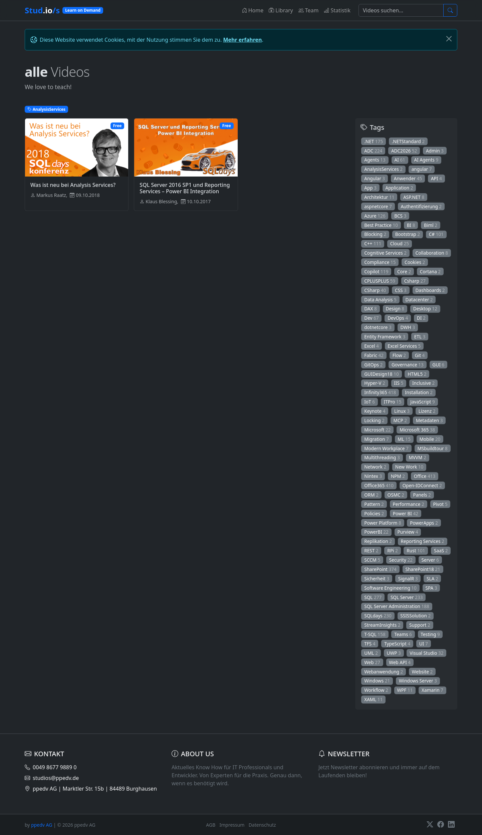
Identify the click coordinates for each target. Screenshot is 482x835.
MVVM (417, 457)
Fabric (374, 355)
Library (281, 10)
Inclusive (423, 383)
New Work (409, 467)
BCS (400, 216)
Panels (422, 495)
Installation (419, 392)
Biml (430, 225)
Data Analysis (380, 299)
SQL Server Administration (396, 606)
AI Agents (426, 160)
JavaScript (422, 401)
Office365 (379, 485)
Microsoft (377, 430)
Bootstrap (407, 234)
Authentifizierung (421, 206)
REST (371, 550)
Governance (408, 364)
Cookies (415, 262)
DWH (407, 327)
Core (404, 271)
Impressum (231, 825)
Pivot (440, 504)
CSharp (375, 290)
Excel (371, 346)
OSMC (396, 495)
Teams (403, 634)
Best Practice (381, 225)
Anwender (408, 178)
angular (422, 169)
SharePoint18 (422, 569)
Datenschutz (262, 825)
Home (253, 10)
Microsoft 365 (417, 430)
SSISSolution (415, 615)
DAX (370, 308)
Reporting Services (422, 541)
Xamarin (432, 690)
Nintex (373, 476)
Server (430, 560)
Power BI (405, 513)
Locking (374, 420)
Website (422, 671)
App (370, 188)
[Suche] (401, 10)
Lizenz (427, 411)
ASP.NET (413, 197)
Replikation (378, 541)
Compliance (380, 262)
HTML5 (417, 374)
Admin (435, 151)
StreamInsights (382, 625)
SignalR (408, 578)
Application (399, 188)
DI (421, 318)
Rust (416, 550)
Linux (402, 411)
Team (308, 10)
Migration (376, 439)
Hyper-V (374, 383)
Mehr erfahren (242, 39)
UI (423, 643)
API (436, 178)
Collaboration (432, 253)
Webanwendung (383, 671)
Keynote (374, 411)
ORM (371, 495)
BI (411, 225)
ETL (420, 336)
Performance (408, 504)
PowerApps (424, 523)
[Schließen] (449, 38)
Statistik (337, 10)
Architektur (379, 197)
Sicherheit (376, 578)
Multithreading (382, 457)
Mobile (430, 439)
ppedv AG (41, 825)
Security (401, 560)
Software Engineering (390, 588)
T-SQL (374, 634)
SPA (431, 588)
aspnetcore (378, 206)
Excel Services (404, 346)
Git (420, 355)
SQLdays (378, 615)
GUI (438, 364)
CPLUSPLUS (379, 281)
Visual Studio (426, 653)
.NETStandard (408, 141)
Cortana (430, 271)
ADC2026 (404, 151)
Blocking (375, 234)
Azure (374, 216)
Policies (374, 513)
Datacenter (419, 299)
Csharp (415, 281)
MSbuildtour (432, 448)
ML (404, 439)
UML (371, 653)
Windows (377, 680)
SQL (373, 597)
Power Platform (382, 523)
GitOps (373, 364)
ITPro (393, 401)
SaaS (441, 550)
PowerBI (376, 532)
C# (436, 234)
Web (372, 662)
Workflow (376, 690)
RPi (392, 550)
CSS (401, 290)
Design (395, 308)
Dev (371, 318)
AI (399, 160)
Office (425, 476)
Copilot (376, 271)
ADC (373, 151)
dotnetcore (378, 327)
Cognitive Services (385, 253)
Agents (375, 160)
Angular (374, 178)
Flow (399, 355)
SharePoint (380, 569)
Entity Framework (384, 336)
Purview (408, 532)
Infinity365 (380, 392)
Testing (430, 634)
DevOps (398, 318)
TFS (369, 643)
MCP (400, 420)
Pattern (374, 504)
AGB (210, 825)
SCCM (372, 560)
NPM (398, 476)
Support (419, 625)
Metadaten (429, 420)
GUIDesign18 (381, 374)
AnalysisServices (383, 169)
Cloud (399, 243)
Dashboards (430, 290)
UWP (394, 653)
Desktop (425, 308)
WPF (405, 690)
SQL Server (407, 597)
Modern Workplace (386, 448)
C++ (372, 243)
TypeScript (397, 643)
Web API (400, 662)
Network (375, 467)
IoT (369, 401)
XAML (373, 699)
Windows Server (418, 680)
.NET (373, 141)
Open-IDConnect (422, 485)
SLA (432, 578)
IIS (398, 383)
